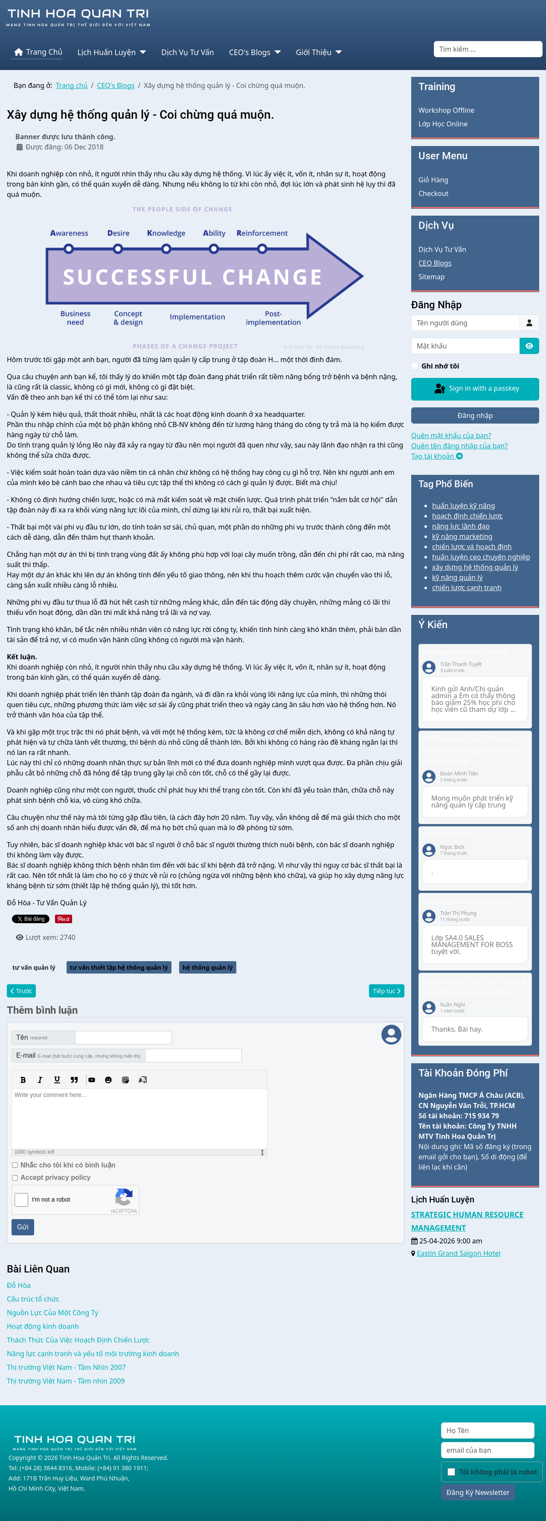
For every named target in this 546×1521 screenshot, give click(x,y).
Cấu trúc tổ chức (33, 1299)
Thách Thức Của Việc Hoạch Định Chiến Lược (78, 1340)
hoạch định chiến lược (467, 516)
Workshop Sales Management (468, 901)
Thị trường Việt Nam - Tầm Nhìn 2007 (66, 1367)
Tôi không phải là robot (498, 1472)
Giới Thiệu (313, 52)
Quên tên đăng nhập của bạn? (459, 445)
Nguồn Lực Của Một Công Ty (52, 1312)
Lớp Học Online (443, 124)
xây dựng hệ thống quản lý (475, 567)
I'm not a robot (51, 1199)
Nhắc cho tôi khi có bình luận (67, 1165)
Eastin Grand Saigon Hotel (458, 1253)
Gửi (23, 1227)
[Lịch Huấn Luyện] (141, 52)
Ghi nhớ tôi (440, 366)
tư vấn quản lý (33, 967)
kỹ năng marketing (462, 536)
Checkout (433, 193)
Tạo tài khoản (437, 456)
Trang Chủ (37, 52)
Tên (31, 1037)
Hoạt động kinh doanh (43, 1326)
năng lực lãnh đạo (461, 526)
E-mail (78, 1055)
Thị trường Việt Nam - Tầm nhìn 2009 (66, 1381)
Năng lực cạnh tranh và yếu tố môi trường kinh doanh (93, 1353)
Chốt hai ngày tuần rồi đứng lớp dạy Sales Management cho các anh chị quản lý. (471, 750)
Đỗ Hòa (19, 1285)
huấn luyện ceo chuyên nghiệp (481, 557)
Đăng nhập (475, 415)
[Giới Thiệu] (336, 52)
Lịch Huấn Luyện (107, 52)
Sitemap (431, 276)
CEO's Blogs (249, 52)
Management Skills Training (465, 652)
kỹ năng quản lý (457, 577)
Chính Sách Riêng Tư (454, 835)
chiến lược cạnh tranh (467, 587)
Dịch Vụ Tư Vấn (187, 52)
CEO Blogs (434, 263)
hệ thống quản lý (208, 967)
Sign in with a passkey (476, 389)
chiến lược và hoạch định (472, 546)
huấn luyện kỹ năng (463, 505)
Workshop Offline (446, 110)
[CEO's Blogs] (275, 52)
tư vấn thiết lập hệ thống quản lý (119, 967)
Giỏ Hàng (433, 179)
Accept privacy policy (55, 1177)
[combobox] (488, 49)
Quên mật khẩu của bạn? (451, 435)
